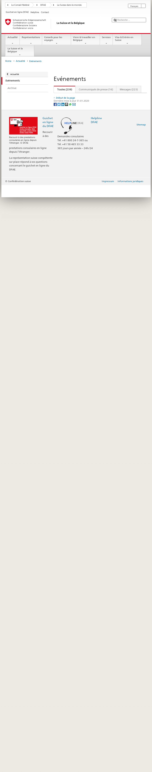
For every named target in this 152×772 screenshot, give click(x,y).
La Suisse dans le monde (69, 5)
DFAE (43, 5)
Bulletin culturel (66, 107)
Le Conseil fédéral (20, 5)
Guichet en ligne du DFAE (48, 709)
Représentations (31, 40)
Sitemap (141, 711)
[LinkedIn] (63, 691)
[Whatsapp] (70, 691)
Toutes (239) (63, 89)
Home (8, 61)
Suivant (132, 96)
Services (106, 40)
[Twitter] (59, 691)
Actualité (12, 40)
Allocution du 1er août (69, 586)
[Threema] (67, 691)
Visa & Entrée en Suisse (127, 40)
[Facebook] (55, 691)
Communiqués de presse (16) (96, 89)
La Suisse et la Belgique (20, 51)
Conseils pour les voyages (56, 40)
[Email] (74, 691)
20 (123, 96)
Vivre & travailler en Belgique (85, 40)
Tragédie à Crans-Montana (72, 299)
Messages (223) (129, 89)
